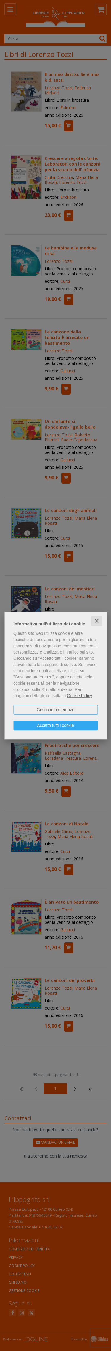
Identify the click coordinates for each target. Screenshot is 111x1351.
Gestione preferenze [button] (55, 709)
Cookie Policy (79, 695)
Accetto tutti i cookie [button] (55, 725)
